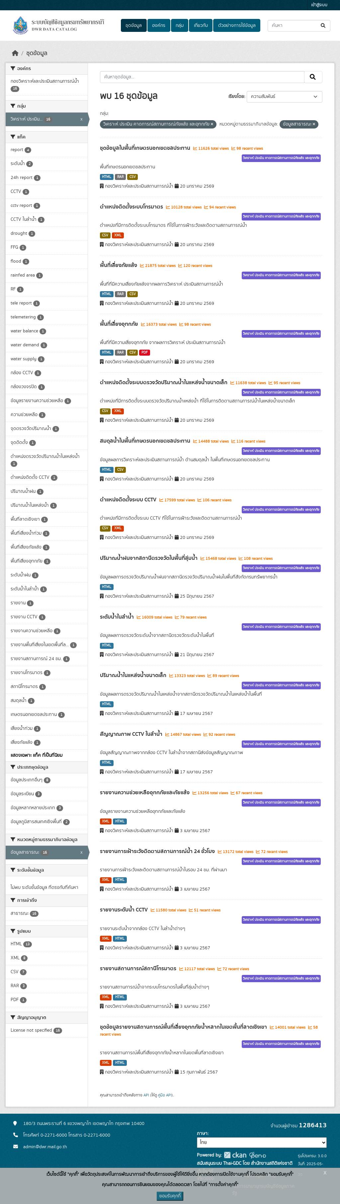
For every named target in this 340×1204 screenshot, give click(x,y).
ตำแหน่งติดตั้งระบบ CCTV (129, 499)
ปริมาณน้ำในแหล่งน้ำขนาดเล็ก (134, 675)
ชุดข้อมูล (134, 25)
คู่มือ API (165, 1095)
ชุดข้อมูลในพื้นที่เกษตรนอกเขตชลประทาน (146, 148)
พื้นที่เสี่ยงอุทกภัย (119, 324)
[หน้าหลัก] (15, 53)
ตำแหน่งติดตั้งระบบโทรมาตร (132, 207)
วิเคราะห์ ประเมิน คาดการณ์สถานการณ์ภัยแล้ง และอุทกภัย (281, 158)
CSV (132, 177)
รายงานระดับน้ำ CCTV (124, 909)
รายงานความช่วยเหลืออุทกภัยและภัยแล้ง (145, 792)
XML (118, 235)
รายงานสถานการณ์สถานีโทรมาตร (139, 968)
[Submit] (323, 26)
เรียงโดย (236, 96)
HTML (106, 177)
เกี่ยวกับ (201, 25)
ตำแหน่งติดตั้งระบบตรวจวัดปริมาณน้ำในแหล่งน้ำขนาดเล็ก (164, 382)
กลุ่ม (180, 25)
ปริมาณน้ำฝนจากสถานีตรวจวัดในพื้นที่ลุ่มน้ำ (149, 558)
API (146, 1095)
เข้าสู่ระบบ (319, 5)
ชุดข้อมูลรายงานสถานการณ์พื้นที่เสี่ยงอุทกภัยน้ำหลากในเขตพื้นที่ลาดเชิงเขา (184, 1027)
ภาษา (202, 1133)
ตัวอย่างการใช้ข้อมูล (237, 25)
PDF (144, 352)
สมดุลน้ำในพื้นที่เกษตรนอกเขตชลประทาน (146, 441)
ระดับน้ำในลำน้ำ (117, 617)
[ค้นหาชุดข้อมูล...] (299, 26)
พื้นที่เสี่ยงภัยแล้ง (119, 265)
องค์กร (158, 25)
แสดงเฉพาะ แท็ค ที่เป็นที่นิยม (36, 755)
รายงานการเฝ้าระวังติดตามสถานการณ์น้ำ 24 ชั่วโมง (158, 851)
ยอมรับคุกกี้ (170, 1196)
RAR (120, 177)
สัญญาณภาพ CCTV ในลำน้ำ (132, 734)
